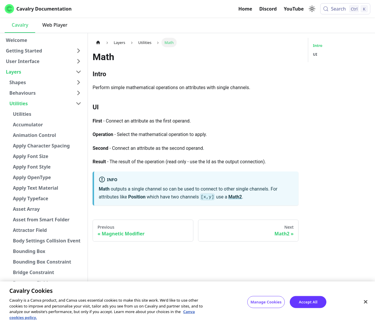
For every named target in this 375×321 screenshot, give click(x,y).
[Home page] (98, 42)
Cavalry (20, 25)
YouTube (294, 9)
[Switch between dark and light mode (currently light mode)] (312, 8)
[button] (43, 50)
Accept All (308, 305)
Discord (268, 9)
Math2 (235, 197)
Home (245, 9)
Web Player (54, 25)
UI (315, 54)
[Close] (365, 305)
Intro (317, 45)
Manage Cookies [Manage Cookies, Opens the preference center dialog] (266, 305)
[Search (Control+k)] (345, 8)
